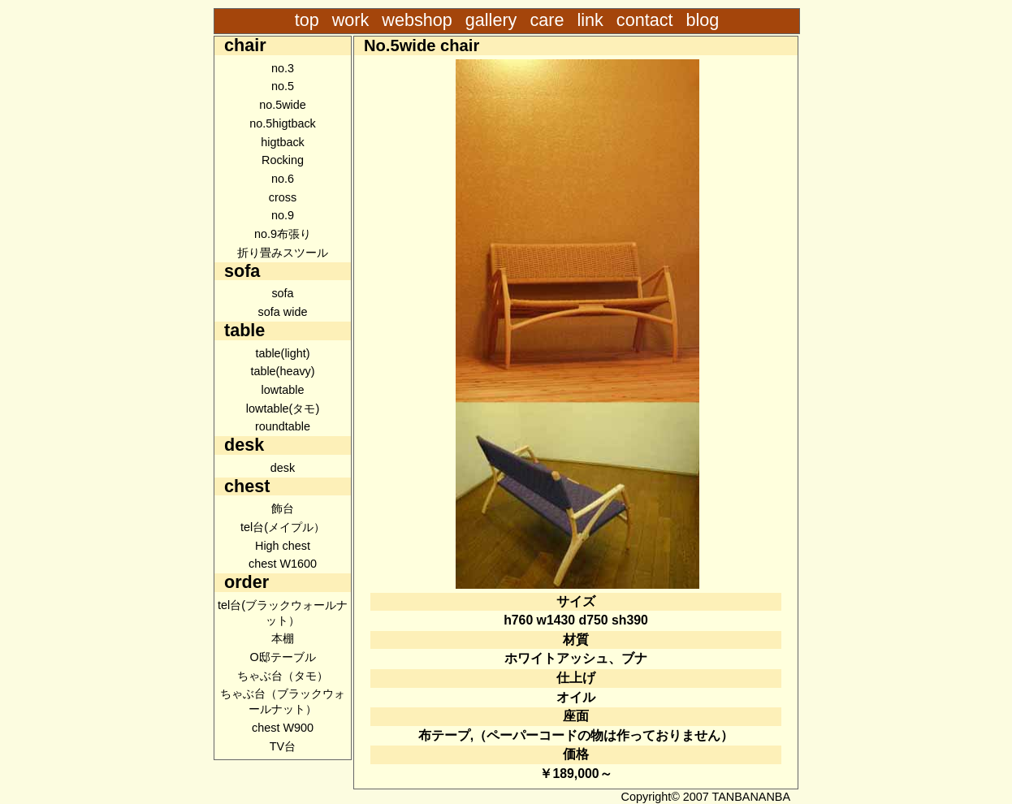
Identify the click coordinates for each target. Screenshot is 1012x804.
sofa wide (283, 311)
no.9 (282, 215)
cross (282, 197)
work (351, 20)
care (547, 20)
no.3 (282, 68)
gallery (491, 20)
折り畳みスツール (282, 252)
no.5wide (282, 104)
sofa (282, 293)
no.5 (282, 86)
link (590, 20)
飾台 (282, 508)
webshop (417, 20)
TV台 (283, 746)
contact (647, 20)
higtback (283, 142)
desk (282, 467)
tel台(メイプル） (282, 527)
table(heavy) (282, 371)
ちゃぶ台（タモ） (282, 675)
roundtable (282, 426)
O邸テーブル (282, 657)
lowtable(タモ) (282, 408)
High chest (282, 545)
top (307, 20)
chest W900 (283, 727)
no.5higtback (282, 123)
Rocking (283, 159)
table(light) (282, 353)
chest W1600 (283, 563)
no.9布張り (282, 233)
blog (702, 20)
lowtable (283, 389)
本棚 (282, 638)
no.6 (282, 178)
